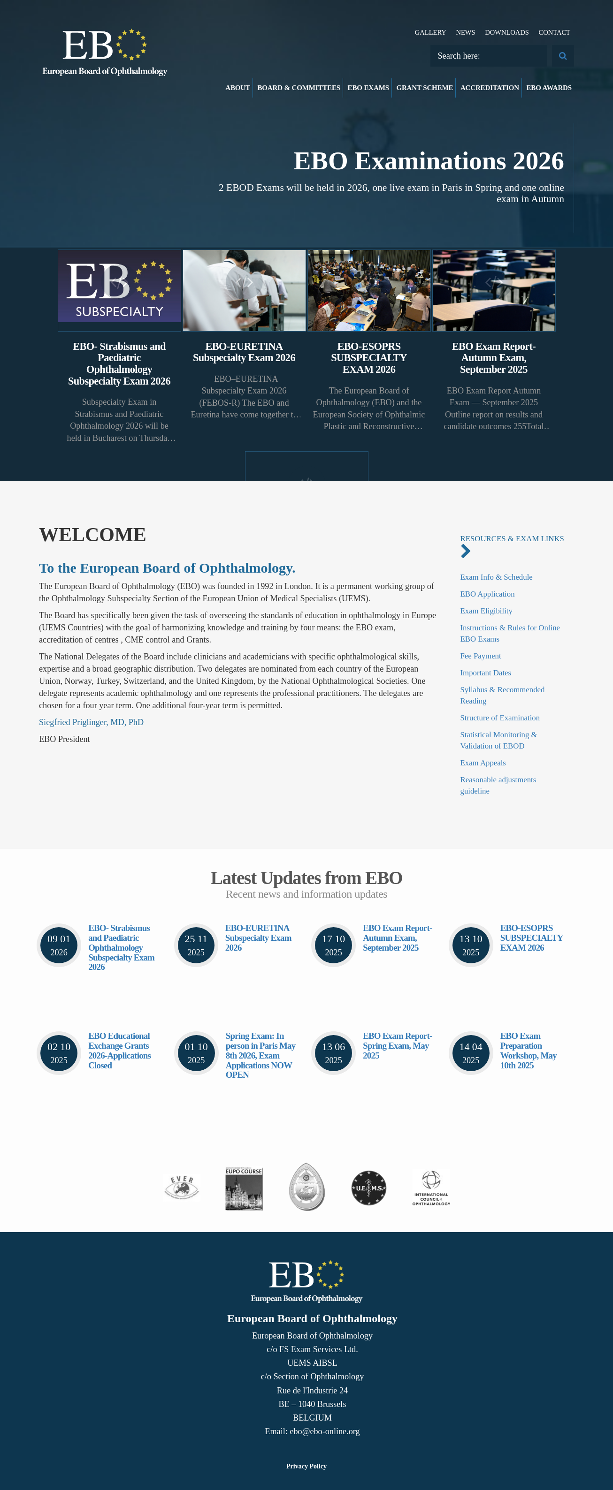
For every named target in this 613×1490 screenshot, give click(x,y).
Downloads (507, 32)
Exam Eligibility (486, 610)
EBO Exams (368, 87)
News (465, 32)
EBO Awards (549, 87)
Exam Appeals (483, 762)
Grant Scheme (424, 87)
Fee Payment (480, 655)
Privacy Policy (306, 1466)
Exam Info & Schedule (496, 577)
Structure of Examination (500, 717)
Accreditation (489, 87)
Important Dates (486, 672)
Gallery (430, 32)
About (237, 87)
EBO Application (487, 594)
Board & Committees (298, 87)
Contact (554, 32)
